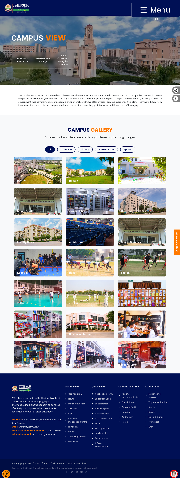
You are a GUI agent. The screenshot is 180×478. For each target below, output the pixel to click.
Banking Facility (130, 407)
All (50, 149)
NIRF (29, 463)
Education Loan (103, 398)
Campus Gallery (103, 418)
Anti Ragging (18, 463)
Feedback (73, 441)
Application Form (104, 393)
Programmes (101, 438)
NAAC (37, 463)
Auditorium (127, 417)
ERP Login (73, 426)
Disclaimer (81, 463)
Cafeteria (66, 149)
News (71, 398)
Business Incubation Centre (77, 420)
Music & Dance (156, 417)
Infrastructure (106, 149)
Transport (153, 421)
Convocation (75, 393)
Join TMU (72, 408)
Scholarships (101, 403)
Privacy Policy (102, 428)
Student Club (101, 433)
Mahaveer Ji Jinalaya (154, 395)
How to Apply (102, 408)
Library (85, 149)
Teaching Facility (77, 436)
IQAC (71, 413)
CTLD (46, 463)
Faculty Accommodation (130, 395)
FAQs (97, 423)
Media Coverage (76, 403)
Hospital (126, 412)
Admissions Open (177, 242)
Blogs (71, 431)
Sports (127, 149)
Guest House (128, 402)
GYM (150, 426)
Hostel (125, 421)
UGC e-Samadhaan (101, 445)
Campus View (102, 413)
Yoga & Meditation (157, 402)
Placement (58, 463)
